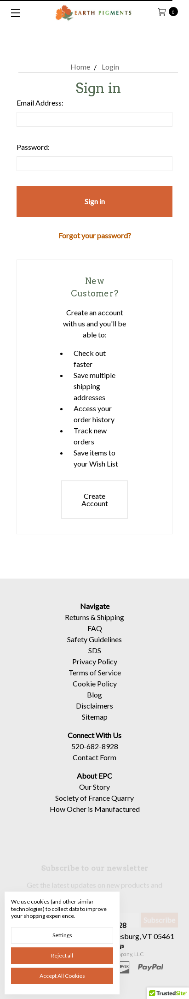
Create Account (94, 499)
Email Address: (40, 102)
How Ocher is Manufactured (95, 817)
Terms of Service (95, 681)
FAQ (94, 637)
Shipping (110, 625)
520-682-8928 (94, 755)
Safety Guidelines (94, 648)
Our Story (94, 795)
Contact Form (94, 766)
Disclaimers (94, 714)
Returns (77, 625)
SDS (94, 659)
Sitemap (95, 725)
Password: (33, 146)
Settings (62, 935)
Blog (94, 703)
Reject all (62, 955)
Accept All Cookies (62, 975)
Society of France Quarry (94, 806)
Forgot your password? (94, 235)
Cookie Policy (95, 692)
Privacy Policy (94, 670)
